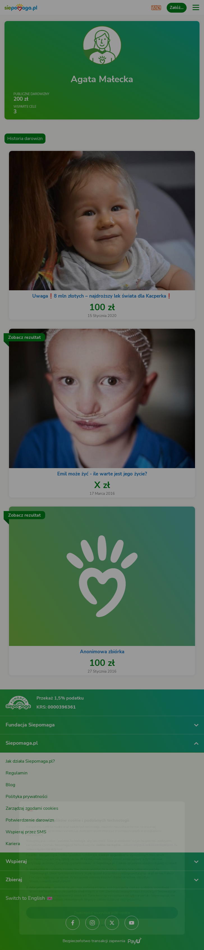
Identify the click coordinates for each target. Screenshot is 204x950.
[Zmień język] (15, 796)
